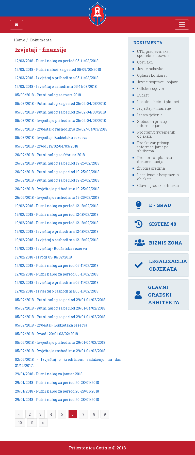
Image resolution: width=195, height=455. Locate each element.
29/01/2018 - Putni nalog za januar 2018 (49, 373)
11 (32, 422)
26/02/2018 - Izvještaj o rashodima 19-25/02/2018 (57, 197)
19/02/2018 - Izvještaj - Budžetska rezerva (51, 248)
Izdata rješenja (149, 114)
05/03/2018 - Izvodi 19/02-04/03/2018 (46, 146)
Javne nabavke (150, 68)
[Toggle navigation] (182, 25)
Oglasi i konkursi (152, 75)
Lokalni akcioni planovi (158, 101)
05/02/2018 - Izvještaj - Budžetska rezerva (51, 325)
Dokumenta (41, 40)
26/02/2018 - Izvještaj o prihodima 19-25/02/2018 (57, 188)
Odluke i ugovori (151, 88)
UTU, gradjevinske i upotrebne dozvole (154, 53)
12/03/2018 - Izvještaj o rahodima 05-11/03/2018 (56, 86)
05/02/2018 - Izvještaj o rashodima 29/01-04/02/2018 (60, 350)
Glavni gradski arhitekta (158, 185)
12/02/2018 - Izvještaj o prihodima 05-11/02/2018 (57, 282)
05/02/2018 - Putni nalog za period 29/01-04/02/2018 (60, 299)
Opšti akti (145, 62)
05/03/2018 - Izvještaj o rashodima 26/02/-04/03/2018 (61, 129)
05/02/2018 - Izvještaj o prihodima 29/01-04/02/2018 (60, 342)
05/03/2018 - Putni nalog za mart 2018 (48, 94)
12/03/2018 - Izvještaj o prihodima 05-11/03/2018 (57, 77)
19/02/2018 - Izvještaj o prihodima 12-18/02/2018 (57, 231)
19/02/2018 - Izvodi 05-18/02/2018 (43, 257)
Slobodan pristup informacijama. (152, 123)
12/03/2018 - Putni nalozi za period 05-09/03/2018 (58, 69)
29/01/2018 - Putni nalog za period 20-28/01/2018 (57, 382)
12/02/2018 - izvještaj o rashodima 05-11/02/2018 (57, 291)
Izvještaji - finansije (154, 108)
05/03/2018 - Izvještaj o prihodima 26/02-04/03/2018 (60, 120)
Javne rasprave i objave (157, 81)
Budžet (143, 95)
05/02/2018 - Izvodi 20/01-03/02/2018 (46, 333)
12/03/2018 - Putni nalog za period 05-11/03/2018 (57, 60)
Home (19, 40)
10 (20, 422)
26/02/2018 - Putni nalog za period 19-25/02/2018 (57, 163)
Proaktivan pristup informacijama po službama (153, 146)
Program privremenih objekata (156, 134)
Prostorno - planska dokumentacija (154, 159)
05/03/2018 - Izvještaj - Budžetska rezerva (51, 137)
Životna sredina (151, 168)
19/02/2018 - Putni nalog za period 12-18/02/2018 (57, 205)
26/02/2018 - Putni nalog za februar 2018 (50, 154)
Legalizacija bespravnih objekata (158, 176)
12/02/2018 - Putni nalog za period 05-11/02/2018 (57, 265)
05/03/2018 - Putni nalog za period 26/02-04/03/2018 (60, 103)
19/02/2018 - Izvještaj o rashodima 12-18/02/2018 (57, 239)
